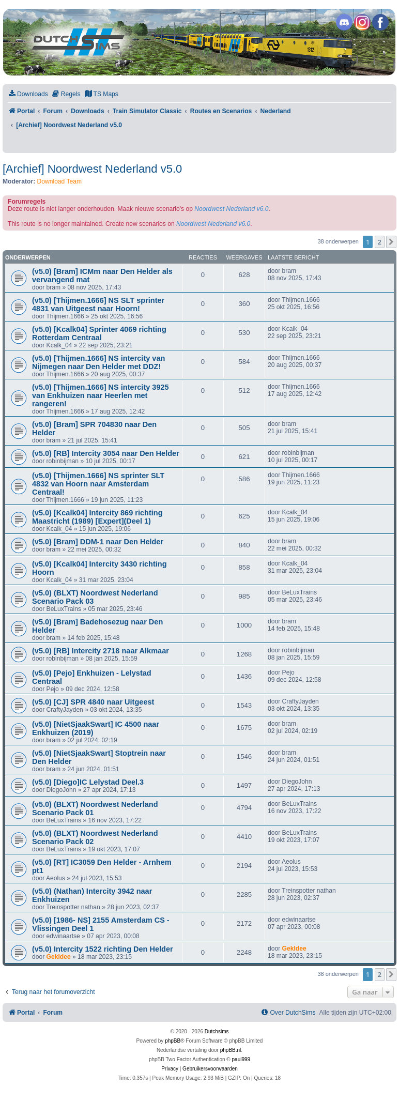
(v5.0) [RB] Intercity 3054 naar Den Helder (105, 453)
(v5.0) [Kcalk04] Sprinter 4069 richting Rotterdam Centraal (99, 333)
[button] (391, 242)
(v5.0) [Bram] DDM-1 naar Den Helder (97, 542)
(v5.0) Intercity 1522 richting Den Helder (102, 949)
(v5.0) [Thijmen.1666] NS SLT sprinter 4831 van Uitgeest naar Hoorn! (98, 304)
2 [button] (379, 242)
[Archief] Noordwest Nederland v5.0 (92, 168)
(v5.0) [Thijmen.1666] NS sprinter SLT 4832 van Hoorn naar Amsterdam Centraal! (98, 483)
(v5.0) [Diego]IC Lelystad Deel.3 (88, 782)
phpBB (172, 1041)
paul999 (241, 1059)
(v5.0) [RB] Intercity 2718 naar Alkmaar (100, 651)
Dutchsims (217, 1031)
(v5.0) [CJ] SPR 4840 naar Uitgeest (93, 702)
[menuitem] (28, 94)
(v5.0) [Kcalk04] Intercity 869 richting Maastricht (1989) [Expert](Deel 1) (97, 517)
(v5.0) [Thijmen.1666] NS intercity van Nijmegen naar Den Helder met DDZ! (98, 362)
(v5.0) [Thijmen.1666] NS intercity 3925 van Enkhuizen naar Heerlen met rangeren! (100, 395)
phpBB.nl (230, 1050)
